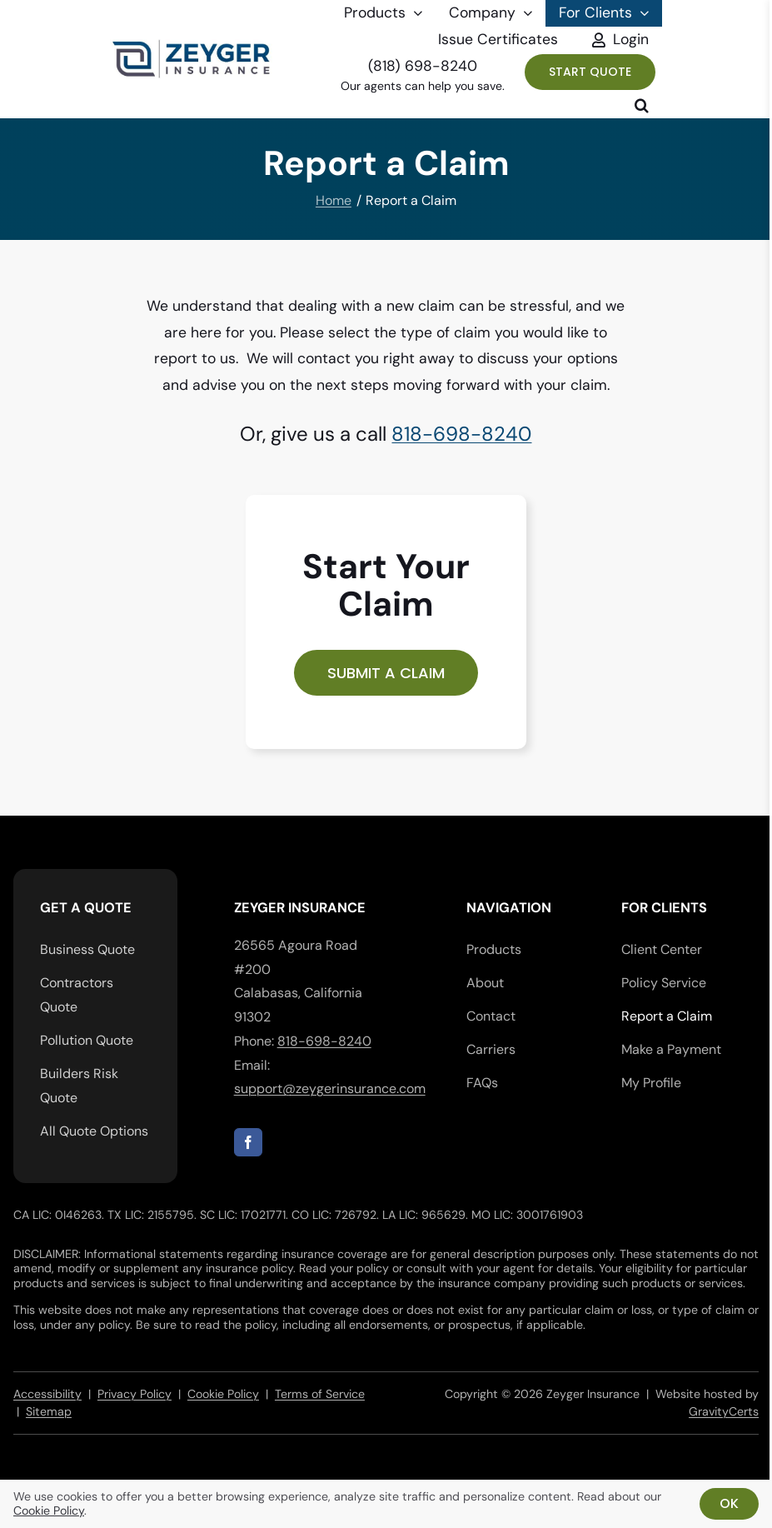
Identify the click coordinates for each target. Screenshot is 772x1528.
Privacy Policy (134, 1393)
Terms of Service (320, 1393)
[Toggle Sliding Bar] (616, 40)
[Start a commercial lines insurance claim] (386, 673)
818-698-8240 (461, 434)
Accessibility (47, 1393)
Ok (729, 1503)
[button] (641, 105)
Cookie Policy (223, 1393)
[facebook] (248, 1142)
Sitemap (49, 1411)
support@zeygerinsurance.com (330, 1088)
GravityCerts (724, 1411)
